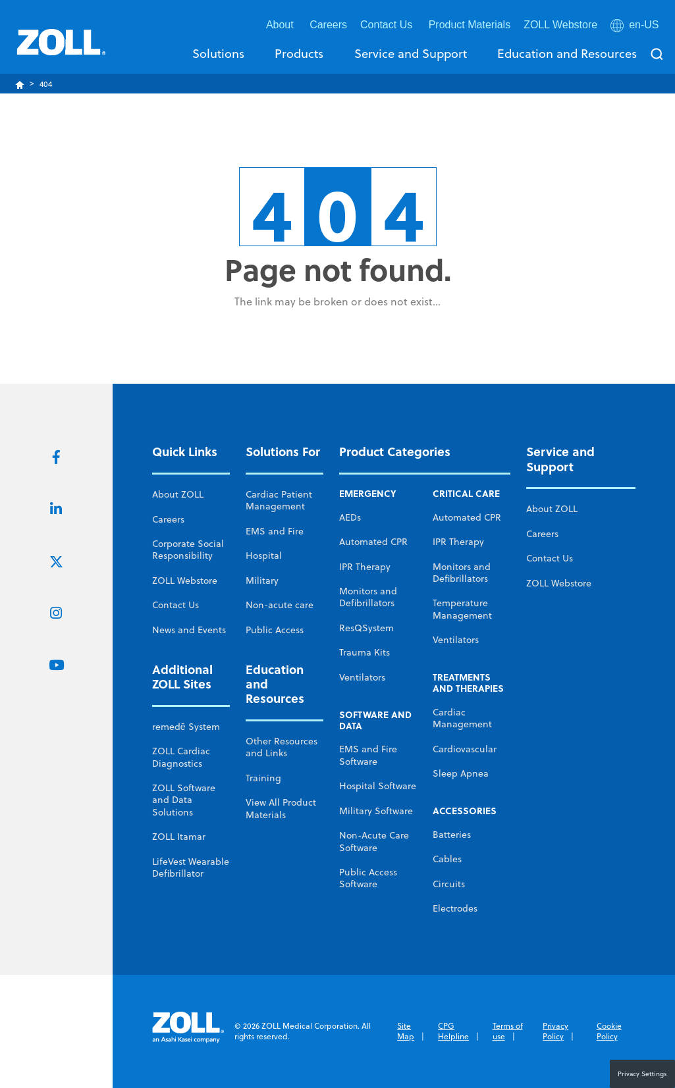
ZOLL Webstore (560, 24)
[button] (636, 28)
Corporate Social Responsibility (188, 549)
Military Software (376, 810)
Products (299, 53)
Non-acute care (279, 604)
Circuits (449, 884)
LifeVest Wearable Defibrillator (190, 867)
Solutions (218, 53)
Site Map (405, 1031)
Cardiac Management (462, 718)
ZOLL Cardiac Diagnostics (181, 756)
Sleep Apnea (461, 773)
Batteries (452, 834)
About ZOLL (177, 494)
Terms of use (508, 1031)
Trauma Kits (364, 652)
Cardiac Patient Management (279, 500)
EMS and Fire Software (368, 754)
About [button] (281, 24)
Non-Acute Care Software (374, 841)
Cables (447, 859)
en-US (634, 25)
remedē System (186, 726)
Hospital (264, 555)
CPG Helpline (453, 1031)
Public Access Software (368, 878)
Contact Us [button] (388, 24)
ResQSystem (366, 628)
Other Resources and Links (281, 747)
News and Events (189, 629)
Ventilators (362, 677)
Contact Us (175, 604)
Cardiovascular (465, 749)
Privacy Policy (555, 1031)
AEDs (350, 517)
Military (262, 580)
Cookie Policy (609, 1031)
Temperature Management (462, 608)
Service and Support (410, 53)
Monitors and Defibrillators (368, 596)
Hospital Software (377, 785)
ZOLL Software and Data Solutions (183, 800)
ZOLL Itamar (178, 836)
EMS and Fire (275, 531)
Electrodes (455, 908)
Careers (328, 24)
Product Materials (470, 24)
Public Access (275, 629)
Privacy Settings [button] (642, 1073)
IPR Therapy (365, 566)
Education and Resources (567, 53)
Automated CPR (373, 541)
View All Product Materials (281, 808)
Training (263, 778)
